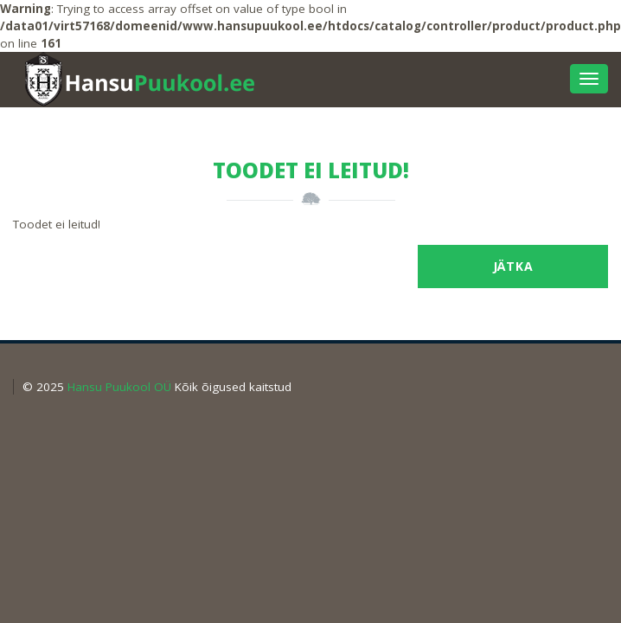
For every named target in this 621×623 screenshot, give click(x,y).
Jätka (513, 266)
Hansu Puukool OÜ (119, 387)
